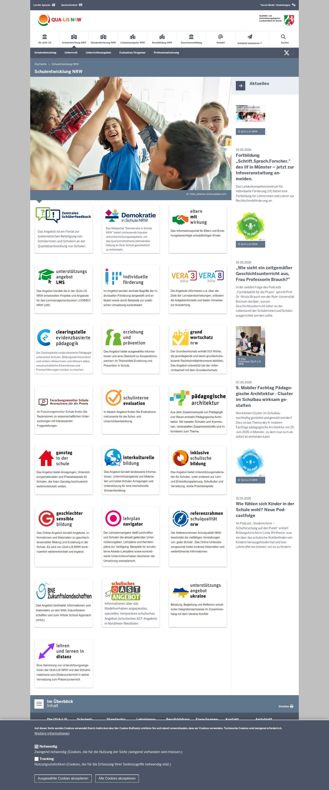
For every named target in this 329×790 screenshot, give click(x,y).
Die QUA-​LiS (57, 719)
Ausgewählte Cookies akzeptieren (63, 778)
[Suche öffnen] (284, 39)
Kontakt (232, 719)
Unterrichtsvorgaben (98, 52)
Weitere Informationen (51, 733)
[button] (278, 5)
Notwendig (48, 746)
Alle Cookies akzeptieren (117, 778)
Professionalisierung (166, 52)
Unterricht (71, 52)
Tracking (46, 759)
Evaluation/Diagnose (132, 52)
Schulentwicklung (45, 52)
